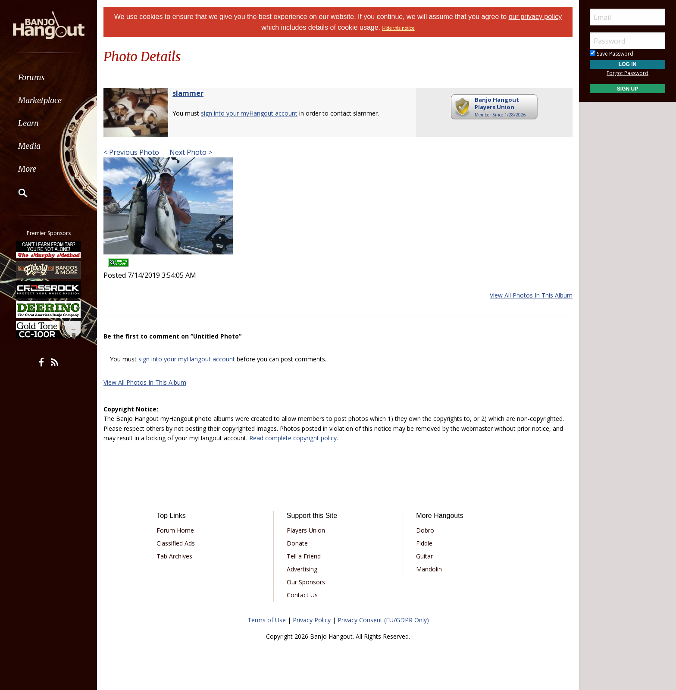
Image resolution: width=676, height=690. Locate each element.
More (27, 169)
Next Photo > (190, 152)
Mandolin (429, 569)
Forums (31, 77)
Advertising (302, 569)
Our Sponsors (306, 582)
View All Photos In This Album (531, 295)
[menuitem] (48, 77)
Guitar (424, 556)
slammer (187, 93)
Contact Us (302, 595)
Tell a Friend (304, 556)
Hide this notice (398, 28)
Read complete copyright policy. (293, 438)
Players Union (306, 530)
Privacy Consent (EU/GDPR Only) (383, 620)
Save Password (611, 53)
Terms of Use (266, 620)
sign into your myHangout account (249, 113)
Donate (297, 543)
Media (29, 146)
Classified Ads (175, 543)
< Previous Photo (131, 152)
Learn (28, 123)
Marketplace (40, 100)
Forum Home (175, 530)
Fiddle (424, 543)
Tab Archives (174, 556)
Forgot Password (627, 73)
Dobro (425, 530)
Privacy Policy (312, 620)
